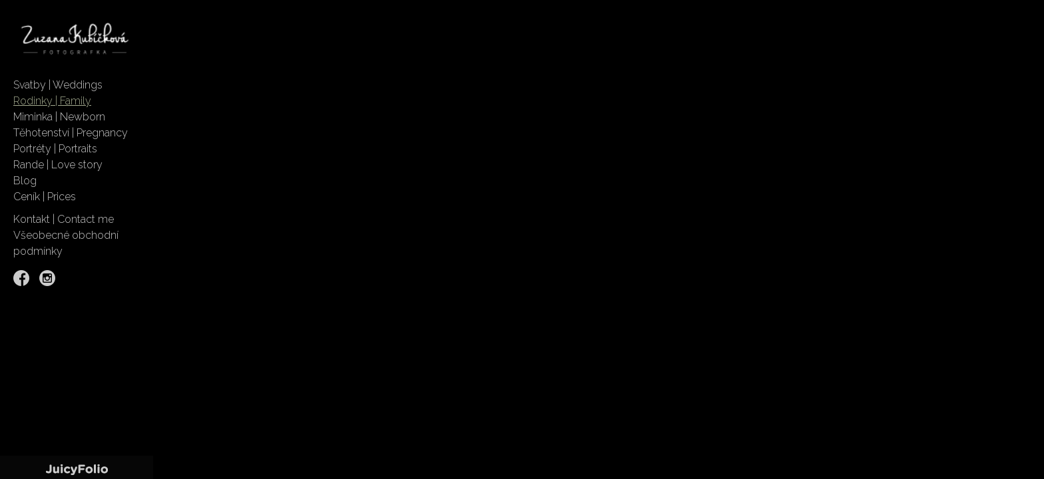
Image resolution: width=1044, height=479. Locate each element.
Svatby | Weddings (58, 85)
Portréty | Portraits (55, 148)
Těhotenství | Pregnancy (70, 132)
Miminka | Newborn (59, 116)
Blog (25, 180)
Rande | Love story (58, 164)
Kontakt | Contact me (63, 219)
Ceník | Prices (44, 196)
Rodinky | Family (52, 100)
